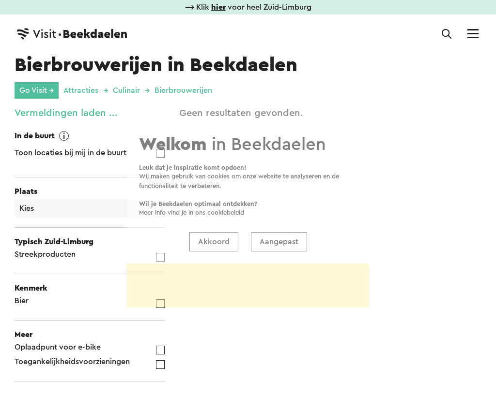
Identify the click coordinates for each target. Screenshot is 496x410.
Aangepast (279, 199)
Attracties (80, 90)
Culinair (126, 90)
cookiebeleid (225, 169)
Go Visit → (36, 90)
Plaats (26, 191)
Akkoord (214, 199)
